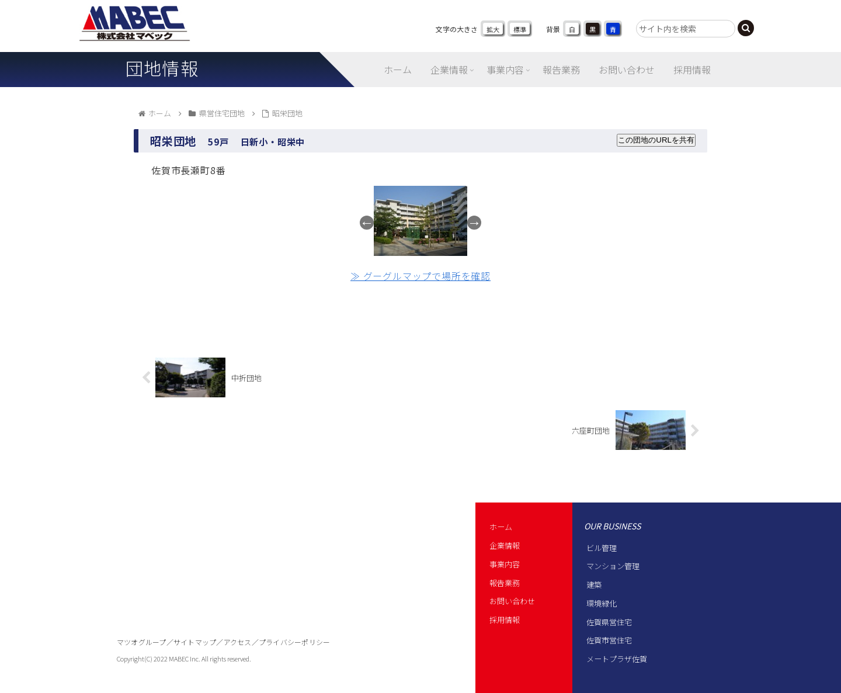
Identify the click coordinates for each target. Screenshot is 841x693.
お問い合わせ (512, 601)
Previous (367, 223)
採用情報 (504, 619)
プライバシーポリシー (294, 642)
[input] (685, 28)
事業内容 (504, 564)
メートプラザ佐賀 (616, 658)
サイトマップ (194, 642)
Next (474, 223)
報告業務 (504, 582)
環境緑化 (601, 603)
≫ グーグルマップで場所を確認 (420, 276)
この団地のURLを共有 (656, 140)
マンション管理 (613, 565)
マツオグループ (141, 642)
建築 (594, 584)
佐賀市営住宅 (609, 640)
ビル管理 (601, 547)
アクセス (238, 642)
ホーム (500, 526)
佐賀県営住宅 (609, 622)
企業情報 (504, 545)
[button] (746, 28)
